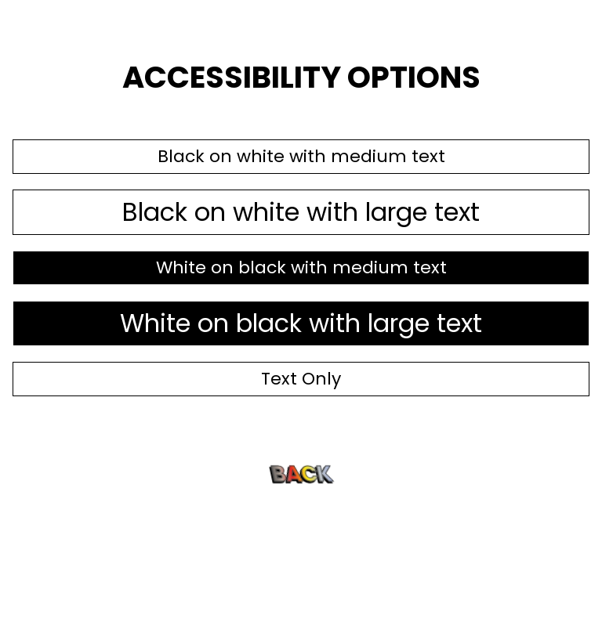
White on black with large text (301, 323)
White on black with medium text (301, 267)
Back (301, 473)
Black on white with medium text (301, 156)
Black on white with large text (301, 211)
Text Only (301, 379)
